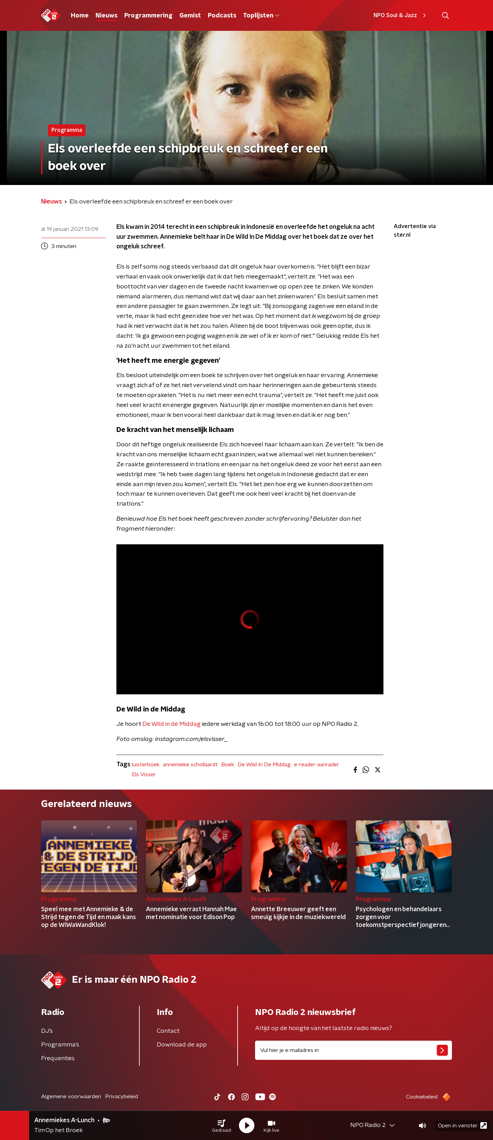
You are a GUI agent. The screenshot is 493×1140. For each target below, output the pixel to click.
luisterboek (146, 764)
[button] (221, 1126)
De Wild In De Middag (264, 764)
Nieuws (106, 16)
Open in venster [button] (462, 1125)
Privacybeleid (121, 1096)
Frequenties (58, 1058)
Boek (227, 764)
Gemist (190, 16)
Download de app (182, 1045)
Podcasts (222, 16)
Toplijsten (261, 16)
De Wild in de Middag (171, 724)
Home (80, 16)
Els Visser (144, 774)
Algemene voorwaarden (71, 1096)
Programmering (148, 16)
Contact (168, 1031)
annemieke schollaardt (190, 764)
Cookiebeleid (422, 1097)
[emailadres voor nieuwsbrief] (353, 1050)
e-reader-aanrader (316, 764)
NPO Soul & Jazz (401, 15)
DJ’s (47, 1031)
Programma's (60, 1045)
